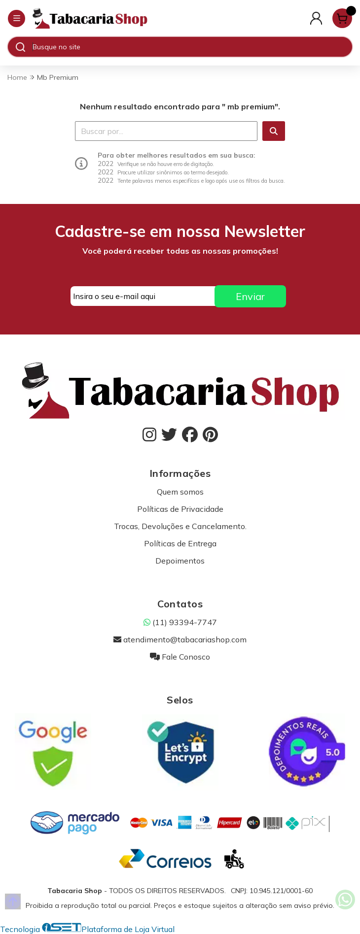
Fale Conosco (180, 657)
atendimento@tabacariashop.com (180, 639)
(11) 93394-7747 (180, 622)
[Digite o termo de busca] (192, 46)
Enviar (250, 296)
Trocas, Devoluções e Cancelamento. (180, 526)
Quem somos (180, 492)
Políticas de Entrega (180, 543)
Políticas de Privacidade (180, 509)
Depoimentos (180, 561)
